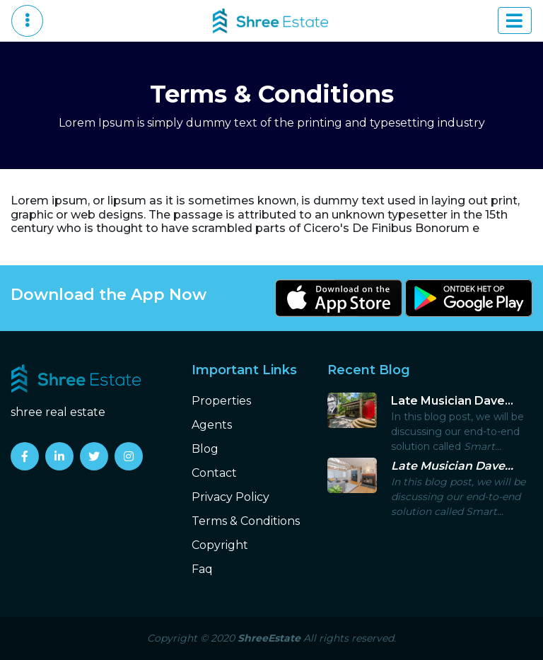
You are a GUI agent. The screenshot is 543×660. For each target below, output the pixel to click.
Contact (214, 473)
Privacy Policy (230, 497)
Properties (221, 400)
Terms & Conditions (246, 521)
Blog (205, 449)
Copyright (220, 545)
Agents (212, 425)
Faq (202, 569)
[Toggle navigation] (515, 20)
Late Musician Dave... (452, 400)
